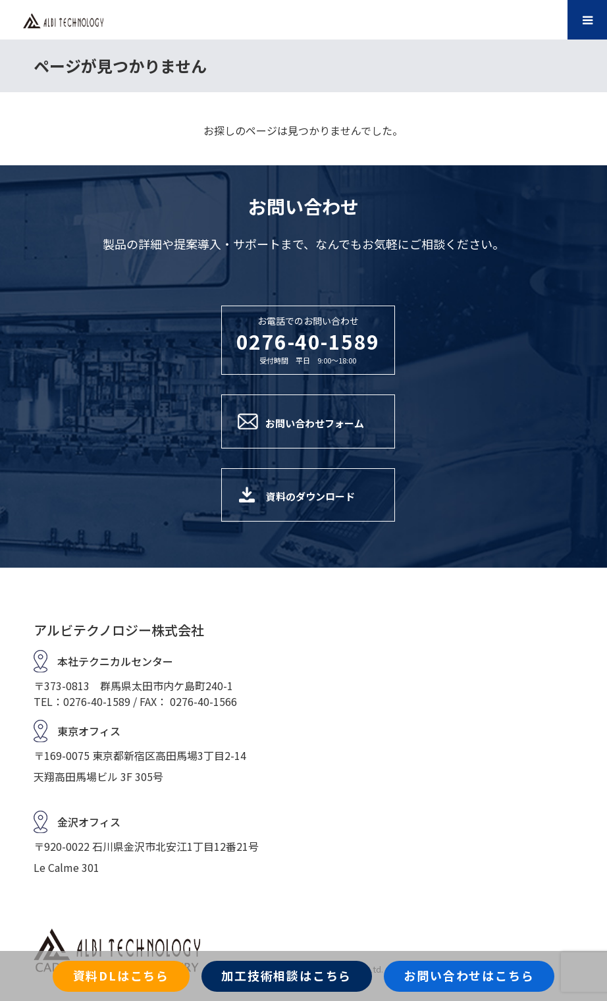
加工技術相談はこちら (286, 975)
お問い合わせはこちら (469, 975)
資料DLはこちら (121, 975)
